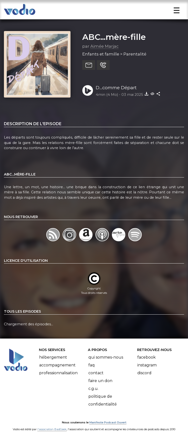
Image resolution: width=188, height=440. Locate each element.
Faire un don (100, 380)
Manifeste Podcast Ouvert (107, 422)
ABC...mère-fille (114, 37)
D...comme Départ (116, 87)
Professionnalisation (58, 373)
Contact (96, 373)
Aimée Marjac (104, 46)
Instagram (147, 365)
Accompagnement (57, 365)
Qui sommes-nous (105, 357)
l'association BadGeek (52, 429)
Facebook (146, 357)
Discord (144, 373)
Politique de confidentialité (102, 400)
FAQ (91, 365)
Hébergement (53, 357)
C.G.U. (93, 388)
